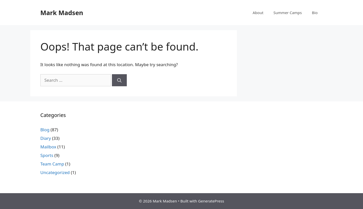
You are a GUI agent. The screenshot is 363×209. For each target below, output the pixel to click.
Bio (315, 12)
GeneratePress (211, 200)
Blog (44, 130)
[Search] (119, 80)
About (258, 12)
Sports (46, 155)
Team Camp (52, 164)
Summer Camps (288, 12)
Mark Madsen (61, 12)
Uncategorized (55, 172)
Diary (45, 138)
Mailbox (48, 147)
